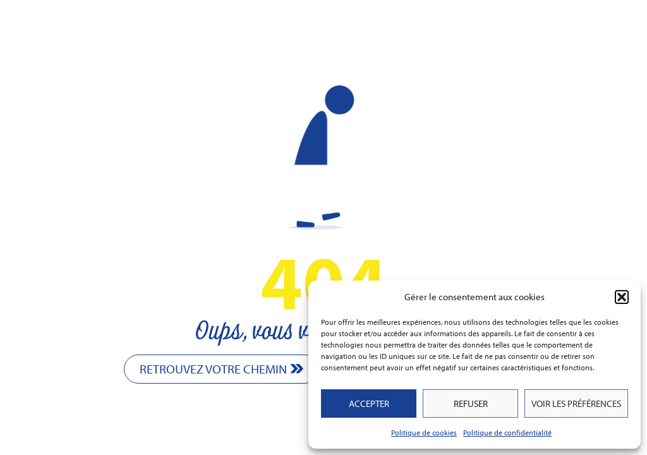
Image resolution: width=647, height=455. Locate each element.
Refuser (471, 403)
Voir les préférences (576, 403)
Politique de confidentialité (507, 432)
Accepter (369, 403)
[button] (621, 297)
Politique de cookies (424, 432)
